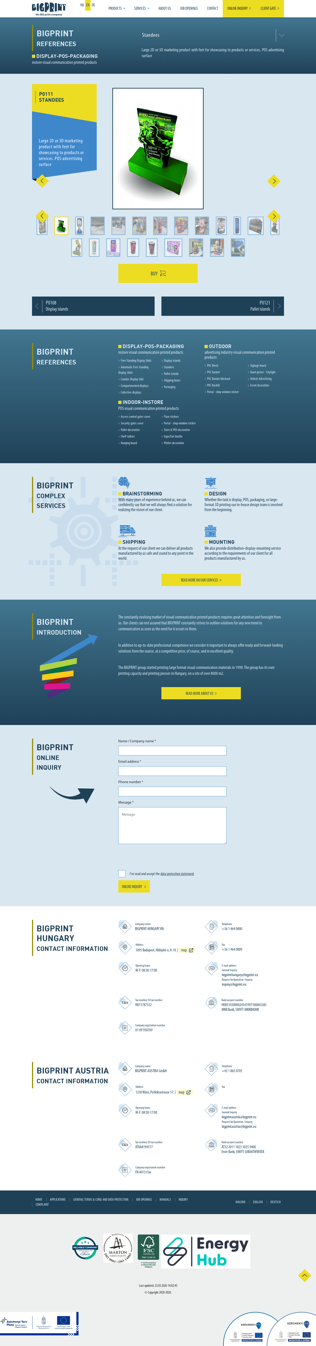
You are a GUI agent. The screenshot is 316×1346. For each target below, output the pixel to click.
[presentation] (152, 856)
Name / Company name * (137, 741)
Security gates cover (132, 423)
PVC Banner (213, 372)
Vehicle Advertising (261, 379)
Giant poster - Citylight (262, 372)
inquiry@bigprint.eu (234, 984)
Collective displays (131, 392)
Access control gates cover (135, 417)
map (184, 950)
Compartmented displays (135, 386)
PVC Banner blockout (218, 379)
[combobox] (212, 35)
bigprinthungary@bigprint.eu (240, 975)
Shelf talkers (128, 436)
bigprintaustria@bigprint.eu (239, 1117)
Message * (126, 802)
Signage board (258, 366)
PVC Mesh (212, 366)
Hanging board (129, 443)
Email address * (129, 762)
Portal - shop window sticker (223, 392)
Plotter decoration (174, 443)
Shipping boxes (172, 380)
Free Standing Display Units (136, 361)
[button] (117, 8)
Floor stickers (171, 417)
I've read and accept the (162, 874)
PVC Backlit (213, 385)
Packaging (169, 387)
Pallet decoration (130, 430)
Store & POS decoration (177, 430)
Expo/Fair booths (173, 436)
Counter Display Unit (132, 379)
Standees (169, 367)
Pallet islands (171, 374)
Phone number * (130, 782)
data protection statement (177, 874)
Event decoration (259, 385)
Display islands (172, 361)
